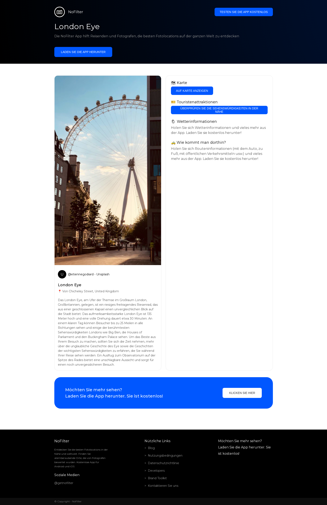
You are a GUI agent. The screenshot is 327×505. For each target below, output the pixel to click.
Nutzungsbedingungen (165, 455)
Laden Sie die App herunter (83, 52)
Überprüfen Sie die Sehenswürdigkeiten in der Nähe (219, 110)
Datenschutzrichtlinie (163, 463)
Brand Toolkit (157, 478)
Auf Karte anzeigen (192, 90)
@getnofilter (63, 483)
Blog (151, 448)
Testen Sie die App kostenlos (244, 12)
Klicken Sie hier (242, 393)
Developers (156, 471)
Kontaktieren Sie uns (163, 486)
